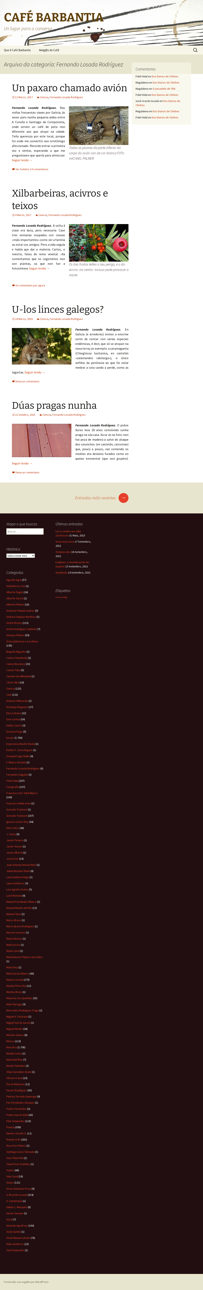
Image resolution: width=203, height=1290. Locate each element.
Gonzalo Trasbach (16, 809)
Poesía (10, 1127)
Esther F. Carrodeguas (19, 750)
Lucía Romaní (14, 895)
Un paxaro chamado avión (69, 88)
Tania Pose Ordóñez (18, 1164)
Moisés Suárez (15, 1035)
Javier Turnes (14, 846)
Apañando (61, 572)
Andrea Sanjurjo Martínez (21, 617)
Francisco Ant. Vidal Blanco (22, 793)
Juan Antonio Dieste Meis (21, 865)
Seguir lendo (22, 160)
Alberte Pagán (14, 592)
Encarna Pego (14, 731)
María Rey (12, 967)
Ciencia (44, 97)
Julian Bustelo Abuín (18, 871)
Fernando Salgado (17, 774)
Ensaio (10, 737)
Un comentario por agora (30, 285)
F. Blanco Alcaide (16, 762)
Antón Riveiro (14, 623)
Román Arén (13, 1139)
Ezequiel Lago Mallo (18, 756)
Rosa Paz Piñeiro (16, 1145)
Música (10, 1041)
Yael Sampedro (15, 1250)
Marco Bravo (13, 920)
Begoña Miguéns (16, 651)
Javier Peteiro (14, 840)
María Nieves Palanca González (24, 957)
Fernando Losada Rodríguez (66, 97)
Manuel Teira (13, 914)
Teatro (10, 1170)
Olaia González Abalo (18, 1072)
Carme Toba (13, 670)
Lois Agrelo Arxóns (17, 889)
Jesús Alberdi (14, 852)
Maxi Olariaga (14, 1004)
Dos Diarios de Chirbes (165, 76)
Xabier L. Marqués (16, 1207)
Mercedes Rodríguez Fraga (22, 1010)
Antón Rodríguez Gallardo (21, 629)
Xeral (9, 1219)
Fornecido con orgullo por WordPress (26, 1282)
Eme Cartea (13, 719)
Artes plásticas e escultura (22, 641)
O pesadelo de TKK (164, 88)
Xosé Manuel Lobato (18, 1238)
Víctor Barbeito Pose (18, 1188)
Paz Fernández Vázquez (20, 1102)
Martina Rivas (14, 992)
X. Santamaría (14, 1201)
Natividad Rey (14, 1059)
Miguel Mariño (14, 1029)
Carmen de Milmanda (18, 676)
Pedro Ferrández (16, 1109)
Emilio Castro (14, 725)
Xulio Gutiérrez (15, 1244)
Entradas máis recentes (101, 498)
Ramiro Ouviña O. (16, 1133)
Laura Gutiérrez (15, 883)
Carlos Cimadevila (16, 658)
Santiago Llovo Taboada (20, 1152)
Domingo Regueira (17, 707)
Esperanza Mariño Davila (20, 744)
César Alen (12, 682)
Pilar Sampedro (15, 1121)
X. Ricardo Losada (16, 1195)
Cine (8, 694)
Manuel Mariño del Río (19, 908)
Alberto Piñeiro (15, 604)
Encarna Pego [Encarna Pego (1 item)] (61, 597)
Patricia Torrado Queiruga (21, 1096)
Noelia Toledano (15, 1065)
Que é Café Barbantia (17, 50)
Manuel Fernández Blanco (21, 901)
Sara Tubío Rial (14, 1158)
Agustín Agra (13, 580)
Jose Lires (12, 858)
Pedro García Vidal (17, 1115)
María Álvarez (14, 938)
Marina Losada (14, 979)
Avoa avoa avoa (65, 541)
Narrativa (11, 1047)
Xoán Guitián (13, 1231)
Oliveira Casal (14, 1078)
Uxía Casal (12, 1176)
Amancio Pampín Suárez (20, 610)
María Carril (12, 951)
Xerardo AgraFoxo (17, 1225)
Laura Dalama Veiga (17, 877)
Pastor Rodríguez (16, 1090)
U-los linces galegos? (58, 309)
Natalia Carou (14, 1053)
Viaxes (10, 1182)
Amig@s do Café (49, 50)
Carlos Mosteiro (15, 664)
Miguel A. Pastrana (17, 1016)
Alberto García (14, 598)
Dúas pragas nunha (54, 405)
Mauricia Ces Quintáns (19, 998)
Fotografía (12, 787)
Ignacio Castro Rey (17, 822)
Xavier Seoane (14, 1213)
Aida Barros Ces (15, 586)
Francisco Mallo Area (18, 803)
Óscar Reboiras (15, 1084)
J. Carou (11, 834)
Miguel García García (18, 1022)
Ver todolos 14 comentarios (31, 169)
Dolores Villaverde (17, 701)
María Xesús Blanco (17, 973)
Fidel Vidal (12, 781)
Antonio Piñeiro (15, 635)
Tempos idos (63, 552)
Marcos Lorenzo (15, 932)
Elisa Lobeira (13, 713)
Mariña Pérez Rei (16, 986)
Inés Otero (12, 828)
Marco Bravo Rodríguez (20, 926)
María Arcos (13, 945)
